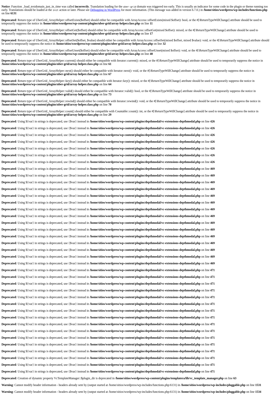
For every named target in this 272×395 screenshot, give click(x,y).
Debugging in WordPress (105, 9)
